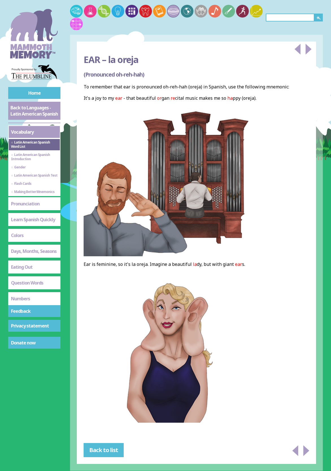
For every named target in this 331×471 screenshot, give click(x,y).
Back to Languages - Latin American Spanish (34, 111)
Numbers (20, 299)
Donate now (23, 343)
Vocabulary (22, 132)
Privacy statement (30, 326)
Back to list (103, 450)
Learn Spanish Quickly (33, 219)
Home (34, 93)
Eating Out (21, 267)
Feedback (21, 311)
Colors (17, 235)
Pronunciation (25, 204)
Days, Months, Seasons (33, 251)
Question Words (27, 283)
